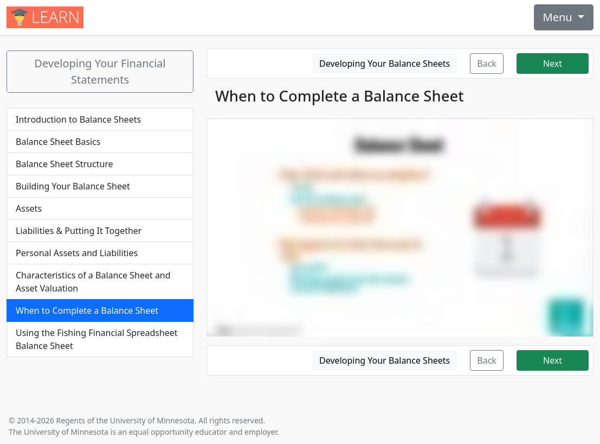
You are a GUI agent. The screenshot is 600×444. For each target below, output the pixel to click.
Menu (559, 17)
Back (486, 63)
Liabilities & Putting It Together (78, 231)
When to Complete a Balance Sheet (87, 310)
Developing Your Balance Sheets (384, 63)
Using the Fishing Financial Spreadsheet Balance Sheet (97, 339)
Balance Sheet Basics (58, 142)
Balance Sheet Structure (64, 164)
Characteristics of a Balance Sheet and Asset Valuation (93, 281)
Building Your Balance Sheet (73, 186)
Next (552, 63)
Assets (29, 208)
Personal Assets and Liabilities (77, 253)
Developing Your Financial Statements (99, 71)
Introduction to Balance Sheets (78, 119)
